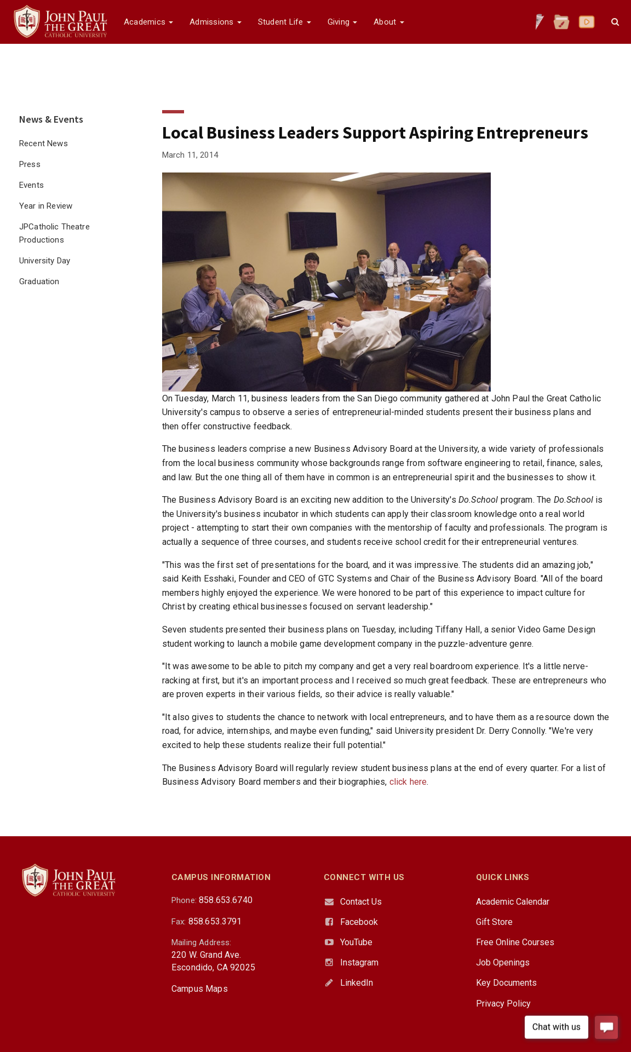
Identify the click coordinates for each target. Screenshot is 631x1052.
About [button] (389, 22)
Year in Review (45, 206)
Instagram (359, 962)
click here (408, 782)
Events (31, 185)
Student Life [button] (284, 22)
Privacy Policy (503, 1003)
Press (30, 164)
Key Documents (506, 983)
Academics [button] (148, 22)
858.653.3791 (215, 921)
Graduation (39, 281)
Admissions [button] (215, 22)
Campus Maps (199, 989)
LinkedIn (356, 983)
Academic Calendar (512, 901)
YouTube (356, 942)
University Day (44, 261)
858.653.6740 (226, 900)
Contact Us (361, 901)
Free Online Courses (515, 942)
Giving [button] (343, 22)
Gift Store (494, 922)
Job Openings (503, 962)
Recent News (43, 143)
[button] (615, 22)
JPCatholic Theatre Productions (54, 233)
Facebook (359, 922)
